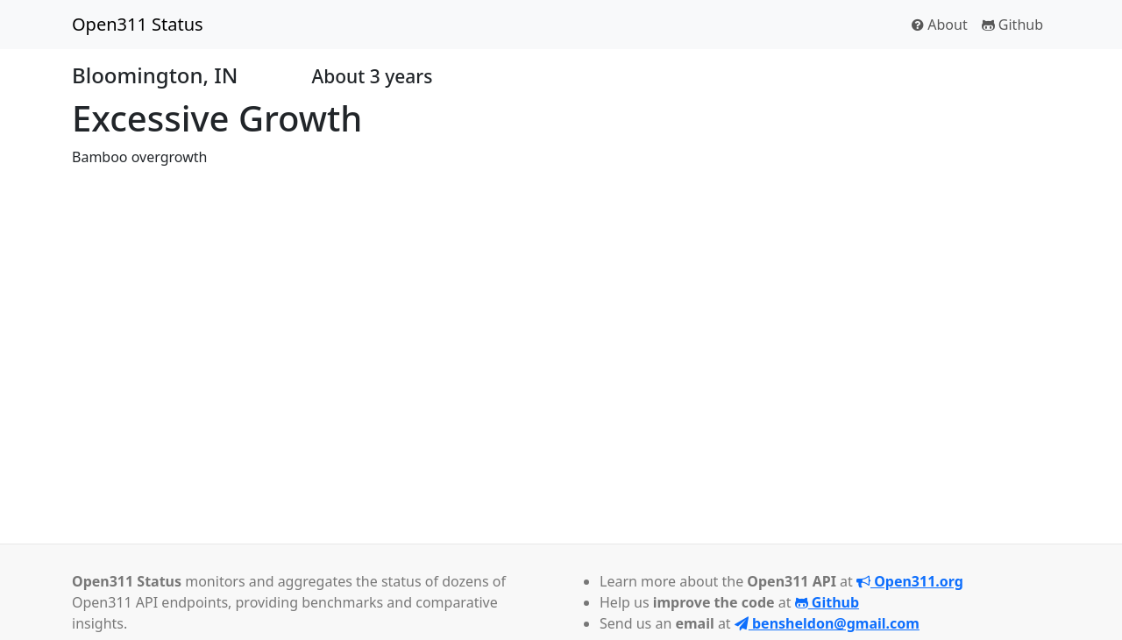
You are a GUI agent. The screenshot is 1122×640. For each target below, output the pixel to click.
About (940, 24)
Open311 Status (137, 24)
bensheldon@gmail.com (827, 623)
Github (1012, 24)
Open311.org (909, 581)
